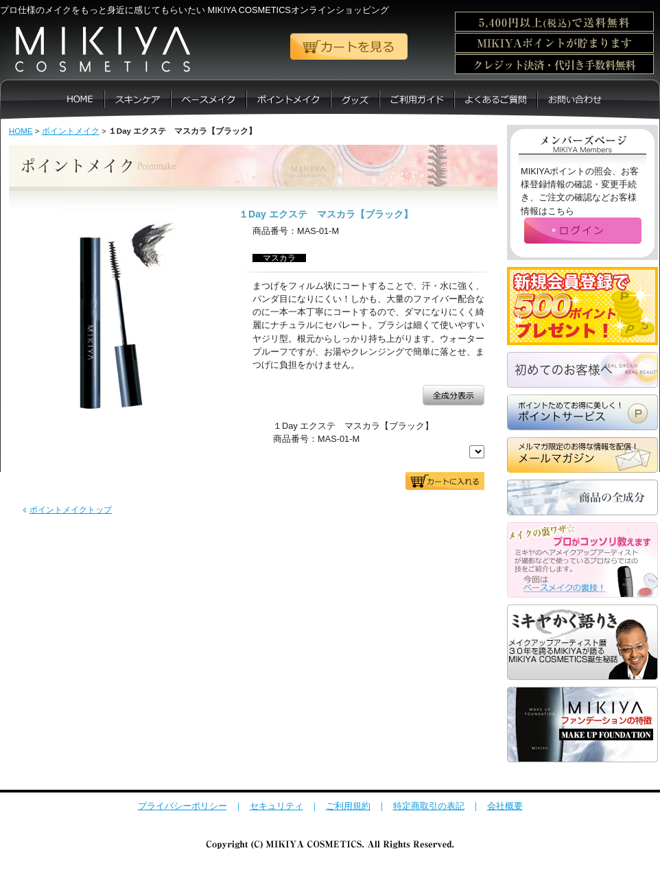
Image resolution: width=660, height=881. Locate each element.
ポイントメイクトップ (71, 510)
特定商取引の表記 (428, 806)
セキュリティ (276, 806)
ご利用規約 (348, 806)
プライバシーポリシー (182, 806)
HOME (21, 131)
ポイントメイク (70, 131)
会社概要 (505, 806)
